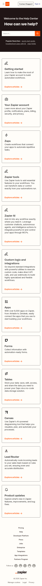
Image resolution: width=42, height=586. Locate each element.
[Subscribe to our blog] (34, 565)
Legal (25, 582)
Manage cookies (14, 582)
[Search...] (21, 33)
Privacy (31, 582)
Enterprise (21, 547)
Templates (21, 551)
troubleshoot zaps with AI (16, 44)
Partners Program (21, 559)
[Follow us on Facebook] (16, 565)
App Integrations (21, 555)
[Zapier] (21, 572)
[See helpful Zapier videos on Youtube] (29, 565)
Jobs (21, 544)
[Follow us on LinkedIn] (20, 565)
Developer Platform (21, 536)
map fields (31, 44)
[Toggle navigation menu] (3, 4)
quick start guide (28, 41)
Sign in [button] (37, 4)
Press (21, 540)
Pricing (21, 528)
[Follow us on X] (25, 565)
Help (21, 532)
